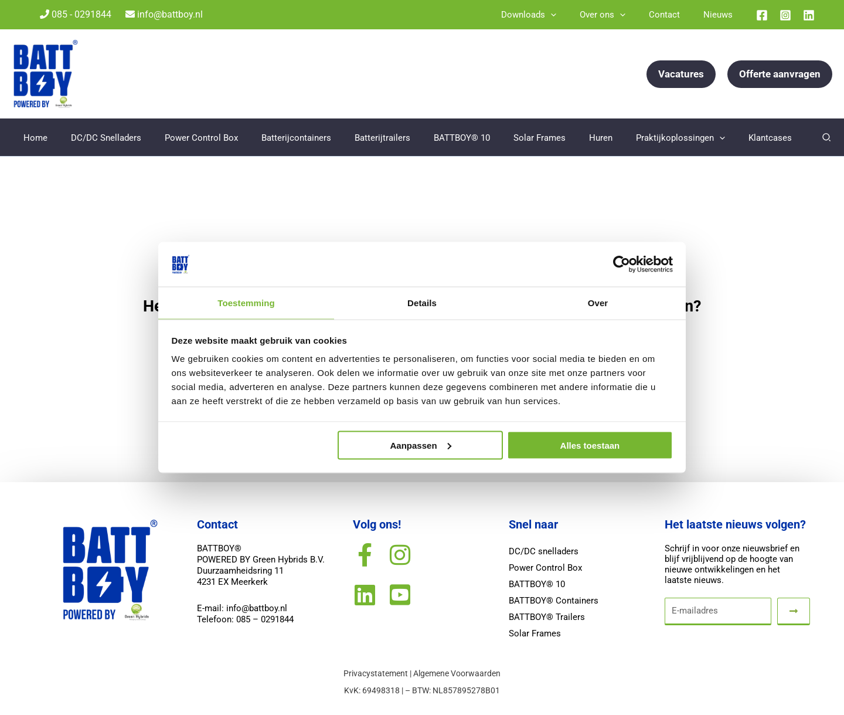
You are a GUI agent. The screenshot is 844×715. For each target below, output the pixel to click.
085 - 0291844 (75, 14)
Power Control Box (545, 568)
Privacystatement (375, 674)
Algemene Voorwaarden (457, 674)
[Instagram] (785, 15)
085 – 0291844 (265, 620)
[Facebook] (762, 15)
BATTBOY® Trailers (547, 617)
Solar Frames (535, 634)
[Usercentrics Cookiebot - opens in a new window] (621, 264)
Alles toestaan (590, 445)
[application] (571, 14)
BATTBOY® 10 (537, 585)
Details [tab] (422, 302)
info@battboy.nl (164, 14)
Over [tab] (598, 302)
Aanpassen (420, 445)
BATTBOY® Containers (553, 601)
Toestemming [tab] (246, 302)
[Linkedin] (809, 15)
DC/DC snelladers (543, 552)
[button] (681, 74)
